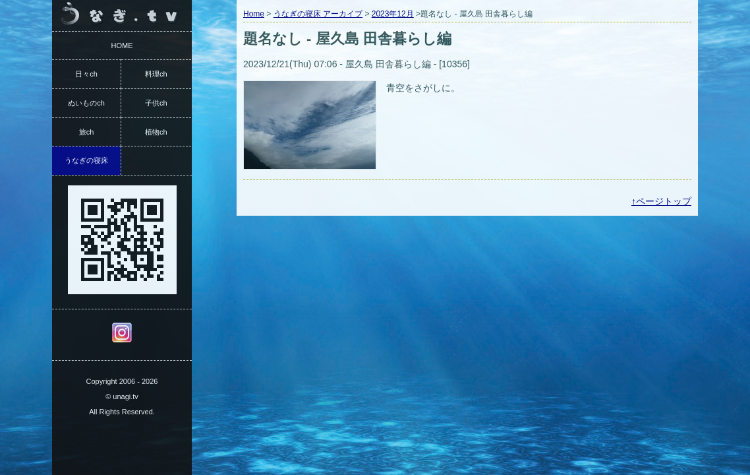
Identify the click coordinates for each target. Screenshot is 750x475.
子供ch (156, 103)
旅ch (86, 132)
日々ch (86, 74)
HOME (122, 45)
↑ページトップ (661, 201)
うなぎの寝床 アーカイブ (318, 13)
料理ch (156, 74)
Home (253, 13)
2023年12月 (393, 13)
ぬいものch (86, 103)
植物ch (156, 132)
